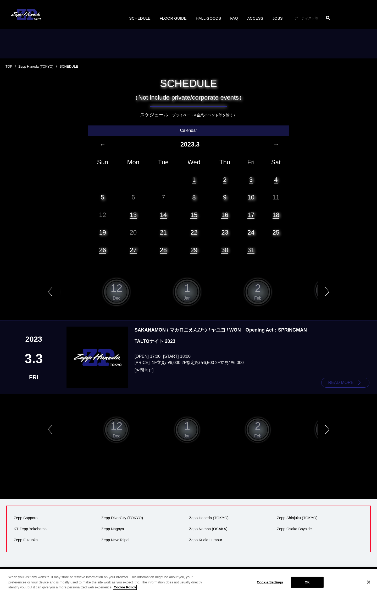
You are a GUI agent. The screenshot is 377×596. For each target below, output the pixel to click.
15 (193, 214)
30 (224, 249)
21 (163, 232)
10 (250, 197)
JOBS (280, 18)
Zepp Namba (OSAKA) (207, 529)
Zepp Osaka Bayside (293, 529)
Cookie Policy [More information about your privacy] (125, 587)
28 (163, 249)
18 (276, 214)
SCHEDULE (136, 18)
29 (193, 249)
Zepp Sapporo (25, 518)
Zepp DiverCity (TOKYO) (121, 518)
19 (102, 232)
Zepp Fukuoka (25, 539)
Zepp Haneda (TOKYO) (36, 66)
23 (224, 232)
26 (102, 249)
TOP (9, 66)
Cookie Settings (270, 582)
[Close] (368, 582)
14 (163, 214)
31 (250, 249)
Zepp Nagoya (112, 529)
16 (224, 214)
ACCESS (258, 18)
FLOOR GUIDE (171, 18)
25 (276, 232)
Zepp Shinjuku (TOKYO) (296, 518)
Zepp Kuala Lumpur (204, 539)
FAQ (236, 18)
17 (250, 214)
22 (193, 232)
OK (307, 582)
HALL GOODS (208, 18)
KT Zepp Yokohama (29, 529)
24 (250, 232)
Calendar (188, 130)
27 (133, 249)
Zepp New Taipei (115, 539)
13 (133, 214)
